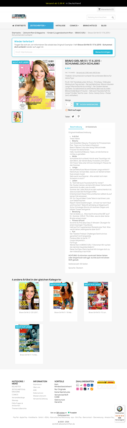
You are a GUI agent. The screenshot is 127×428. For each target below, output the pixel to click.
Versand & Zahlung (40, 399)
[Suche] (101, 17)
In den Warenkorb (87, 104)
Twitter (99, 387)
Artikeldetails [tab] (91, 127)
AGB (34, 390)
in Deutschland (73, 3)
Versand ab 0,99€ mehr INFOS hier (88, 73)
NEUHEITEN (16, 386)
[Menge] (67, 104)
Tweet (73, 116)
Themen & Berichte (19, 408)
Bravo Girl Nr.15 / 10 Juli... (98, 312)
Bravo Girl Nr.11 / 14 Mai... (29, 355)
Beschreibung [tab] (76, 127)
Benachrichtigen (102, 52)
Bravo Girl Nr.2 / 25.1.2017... (29, 312)
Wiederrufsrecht (39, 396)
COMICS (15, 395)
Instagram (114, 387)
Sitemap (15, 400)
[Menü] (123, 406)
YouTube (104, 387)
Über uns (36, 387)
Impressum (37, 384)
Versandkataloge (18, 397)
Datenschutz (38, 393)
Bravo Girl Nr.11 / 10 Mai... (63, 312)
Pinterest (78, 116)
